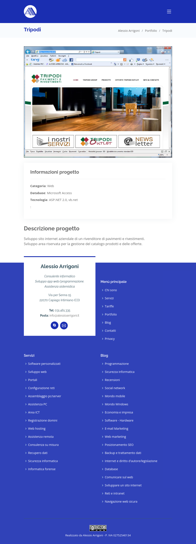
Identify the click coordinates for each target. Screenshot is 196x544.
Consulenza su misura (43, 444)
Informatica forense (42, 469)
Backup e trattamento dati (123, 452)
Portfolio (151, 31)
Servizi (109, 298)
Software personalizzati (44, 363)
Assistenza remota (41, 436)
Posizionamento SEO (119, 444)
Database (111, 469)
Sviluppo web (37, 371)
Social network (115, 388)
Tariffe (109, 306)
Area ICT (34, 412)
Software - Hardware (119, 420)
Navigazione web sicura (121, 501)
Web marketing (115, 436)
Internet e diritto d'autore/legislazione (131, 461)
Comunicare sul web (119, 477)
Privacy (110, 338)
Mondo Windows (116, 404)
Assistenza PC (37, 404)
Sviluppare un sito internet (123, 485)
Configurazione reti (41, 388)
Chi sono (111, 290)
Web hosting (36, 428)
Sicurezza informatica (43, 461)
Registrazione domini (42, 420)
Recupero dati (38, 452)
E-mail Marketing (116, 428)
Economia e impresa (119, 412)
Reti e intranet (114, 493)
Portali (32, 379)
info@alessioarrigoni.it (64, 315)
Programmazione (117, 363)
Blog (108, 322)
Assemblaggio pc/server (44, 396)
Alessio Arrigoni (129, 31)
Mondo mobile (115, 396)
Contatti (110, 330)
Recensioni (112, 379)
